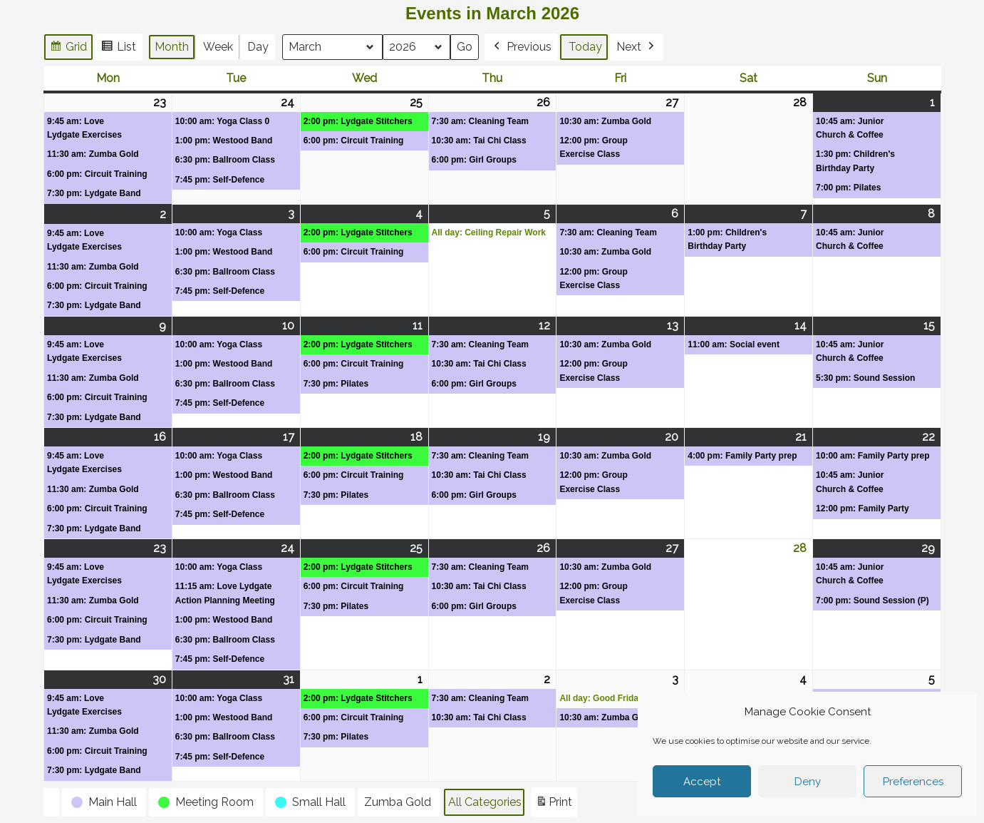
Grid (68, 49)
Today (586, 46)
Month (172, 46)
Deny (807, 781)
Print (553, 804)
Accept (701, 781)
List (118, 49)
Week (218, 46)
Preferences (913, 781)
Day (258, 46)
